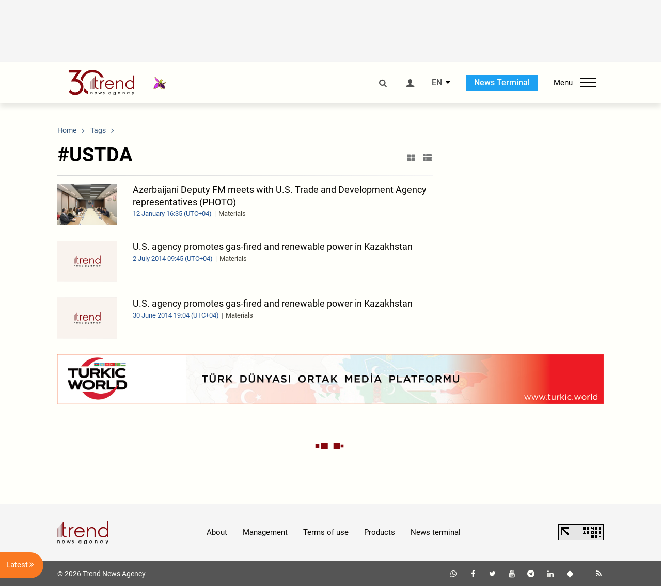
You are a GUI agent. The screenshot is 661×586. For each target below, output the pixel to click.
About (217, 532)
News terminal (436, 532)
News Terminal (502, 82)
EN (437, 83)
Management (265, 532)
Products (379, 532)
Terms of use (326, 532)
